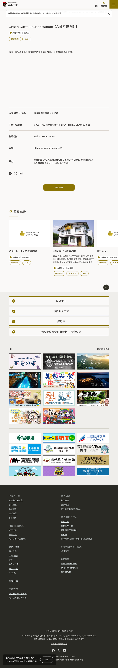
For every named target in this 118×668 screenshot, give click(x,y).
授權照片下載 (67, 525)
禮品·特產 (13, 568)
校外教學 (65, 551)
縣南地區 (13, 509)
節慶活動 (13, 580)
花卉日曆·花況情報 (17, 538)
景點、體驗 (14, 546)
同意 (47, 659)
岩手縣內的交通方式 (18, 597)
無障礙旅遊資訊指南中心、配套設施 (76, 538)
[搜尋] (96, 4)
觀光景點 (15, 38)
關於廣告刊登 (103, 348)
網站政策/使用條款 (69, 567)
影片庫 (64, 534)
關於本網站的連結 (69, 563)
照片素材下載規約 (69, 530)
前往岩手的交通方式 (18, 593)
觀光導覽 (65, 500)
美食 (11, 559)
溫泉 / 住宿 (13, 564)
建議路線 (13, 534)
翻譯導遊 (65, 504)
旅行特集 (13, 530)
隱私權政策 (66, 572)
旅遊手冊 (65, 521)
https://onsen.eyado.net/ (49, 147)
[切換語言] (104, 4)
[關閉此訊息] (108, 13)
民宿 (26, 38)
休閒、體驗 (13, 555)
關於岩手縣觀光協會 (59, 643)
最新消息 (65, 559)
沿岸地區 (13, 513)
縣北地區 (13, 517)
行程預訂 (13, 572)
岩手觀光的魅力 (16, 500)
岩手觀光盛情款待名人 (71, 509)
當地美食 (72, 273)
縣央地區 (13, 504)
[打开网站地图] (113, 4)
